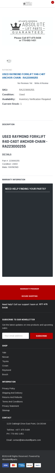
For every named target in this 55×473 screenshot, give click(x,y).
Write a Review (41, 83)
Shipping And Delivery (12, 393)
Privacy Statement (10, 406)
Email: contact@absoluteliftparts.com (24, 440)
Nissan (5, 356)
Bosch (5, 374)
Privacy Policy (8, 388)
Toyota (5, 361)
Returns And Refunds (12, 397)
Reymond (6, 370)
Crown (5, 365)
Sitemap (6, 410)
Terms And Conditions (12, 401)
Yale (4, 352)
